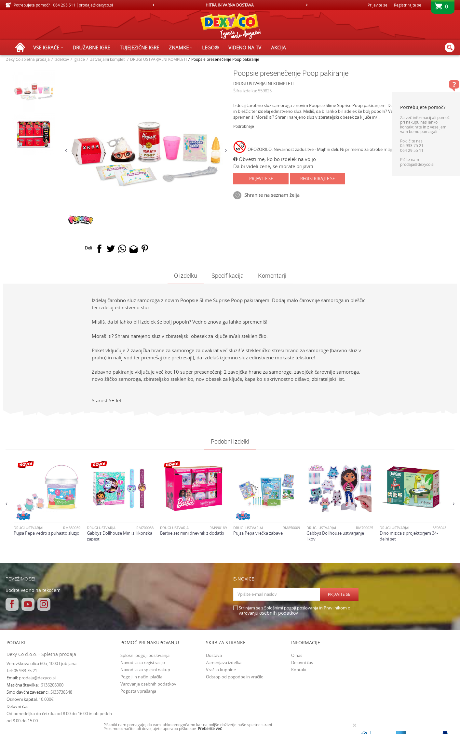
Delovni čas (302, 662)
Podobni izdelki (230, 441)
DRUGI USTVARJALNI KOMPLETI (158, 59)
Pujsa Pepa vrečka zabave (258, 533)
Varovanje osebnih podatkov (148, 684)
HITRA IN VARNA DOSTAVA (230, 4)
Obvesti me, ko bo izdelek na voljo (274, 159)
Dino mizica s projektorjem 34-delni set (409, 536)
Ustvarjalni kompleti (107, 59)
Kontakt (299, 670)
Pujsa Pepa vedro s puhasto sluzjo (46, 533)
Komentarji (272, 275)
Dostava (214, 655)
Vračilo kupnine (221, 670)
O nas (296, 655)
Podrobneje (243, 126)
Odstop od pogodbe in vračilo (235, 677)
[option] (230, 5)
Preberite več (210, 728)
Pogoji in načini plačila (141, 677)
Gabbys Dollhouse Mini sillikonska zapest (119, 536)
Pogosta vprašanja (138, 691)
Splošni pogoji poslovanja (144, 655)
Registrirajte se (407, 4)
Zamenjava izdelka (223, 662)
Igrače (79, 59)
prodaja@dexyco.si (37, 678)
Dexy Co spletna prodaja (28, 59)
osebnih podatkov (278, 613)
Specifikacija (227, 275)
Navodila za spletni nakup (145, 670)
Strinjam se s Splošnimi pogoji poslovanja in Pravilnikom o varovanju (294, 611)
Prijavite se (261, 178)
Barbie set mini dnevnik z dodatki (192, 533)
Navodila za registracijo (142, 662)
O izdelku (185, 275)
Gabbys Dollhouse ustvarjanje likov (335, 536)
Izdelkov (61, 59)
